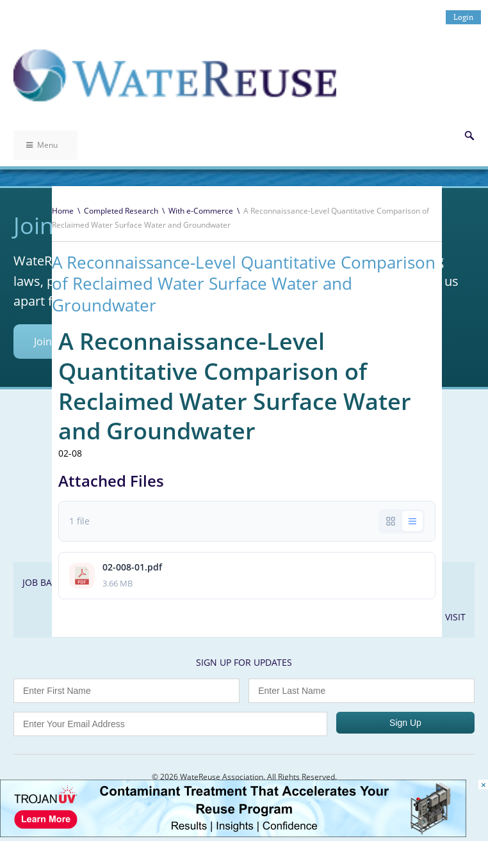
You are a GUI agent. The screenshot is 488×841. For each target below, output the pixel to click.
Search (469, 135)
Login (463, 17)
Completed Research (121, 210)
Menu (42, 144)
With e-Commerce (200, 210)
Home (63, 210)
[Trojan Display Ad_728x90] (233, 834)
